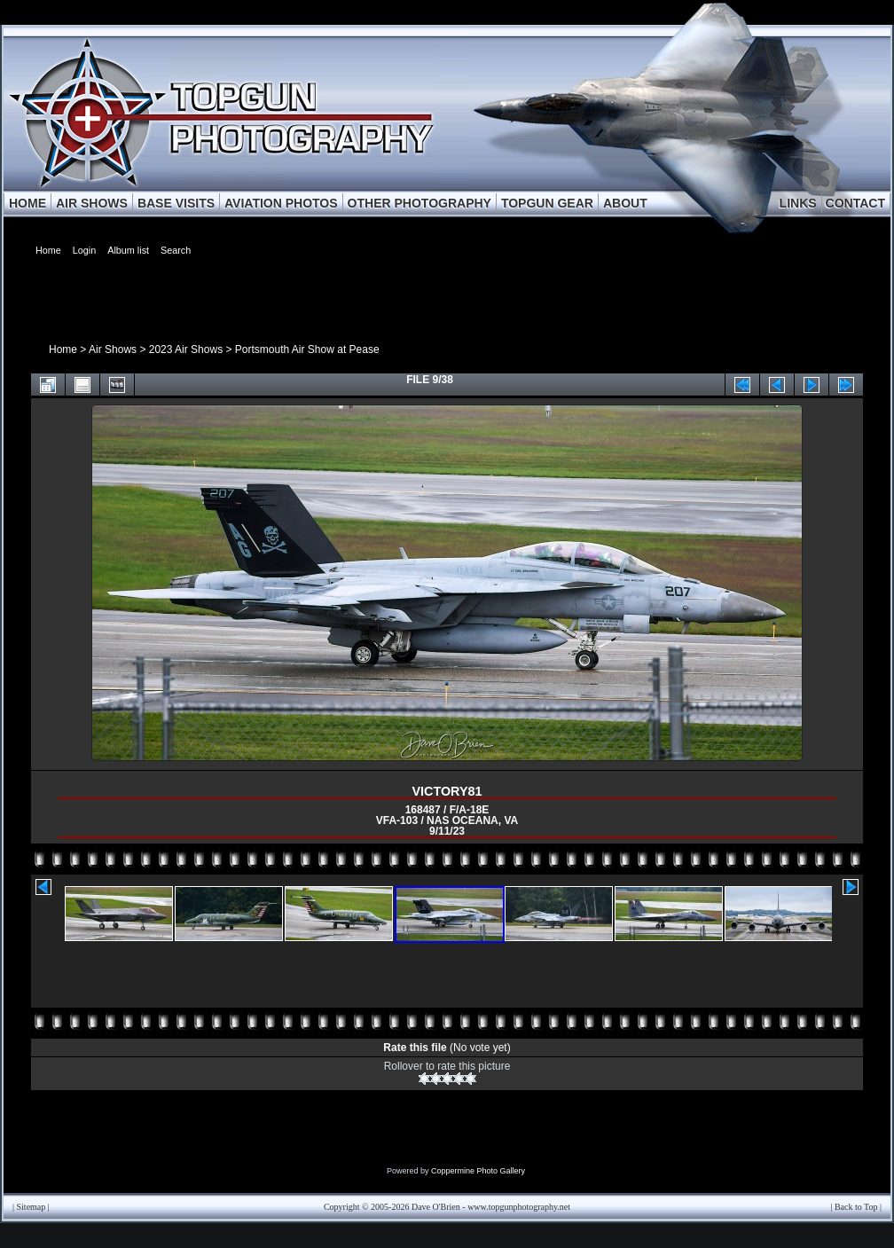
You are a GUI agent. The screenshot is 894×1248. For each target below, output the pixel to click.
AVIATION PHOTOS (281, 203)
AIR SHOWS (92, 203)
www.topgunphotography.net (518, 1207)
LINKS (798, 203)
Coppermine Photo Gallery (478, 1170)
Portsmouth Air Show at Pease (307, 349)
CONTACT (855, 203)
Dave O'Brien (436, 1207)
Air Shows (113, 349)
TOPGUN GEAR (547, 203)
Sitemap (31, 1207)
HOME (27, 203)
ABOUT (625, 203)
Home (63, 349)
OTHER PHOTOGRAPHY (419, 203)
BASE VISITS (176, 203)
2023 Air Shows (186, 349)
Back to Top (856, 1207)
